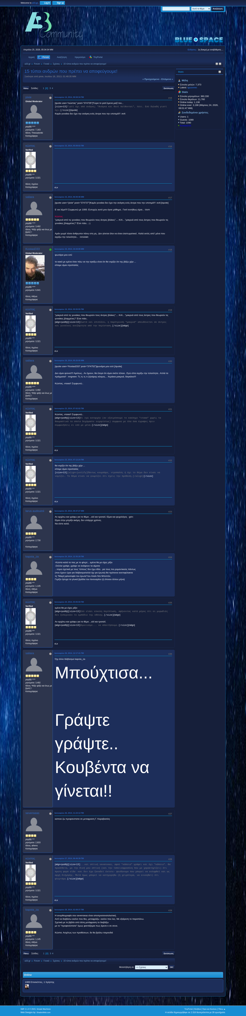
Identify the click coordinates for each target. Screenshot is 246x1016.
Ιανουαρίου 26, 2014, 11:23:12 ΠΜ (69, 813)
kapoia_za (32, 556)
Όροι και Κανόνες (210, 1009)
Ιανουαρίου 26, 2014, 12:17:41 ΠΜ (69, 653)
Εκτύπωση (168, 88)
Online (28, 974)
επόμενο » (167, 79)
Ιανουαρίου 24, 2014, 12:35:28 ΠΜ (69, 556)
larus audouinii (34, 511)
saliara (29, 197)
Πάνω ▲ (222, 1009)
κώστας (30, 145)
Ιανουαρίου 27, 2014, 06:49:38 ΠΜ (69, 858)
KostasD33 (185, 125)
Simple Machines (44, 1009)
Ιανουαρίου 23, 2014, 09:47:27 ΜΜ (69, 511)
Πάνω (26, 953)
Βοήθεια (197, 1009)
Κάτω (26, 88)
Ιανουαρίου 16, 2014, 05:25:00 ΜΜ (69, 360)
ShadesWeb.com (44, 1012)
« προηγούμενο (150, 79)
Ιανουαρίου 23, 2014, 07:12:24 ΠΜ (69, 460)
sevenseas (32, 813)
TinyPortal (188, 1009)
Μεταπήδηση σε (126, 967)
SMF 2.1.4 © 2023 (28, 1009)
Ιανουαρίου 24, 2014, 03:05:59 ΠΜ (69, 602)
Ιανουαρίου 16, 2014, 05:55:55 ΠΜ (69, 309)
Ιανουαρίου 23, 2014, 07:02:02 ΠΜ (69, 408)
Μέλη (185, 80)
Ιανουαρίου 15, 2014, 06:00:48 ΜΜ (69, 197)
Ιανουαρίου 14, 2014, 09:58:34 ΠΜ (69, 97)
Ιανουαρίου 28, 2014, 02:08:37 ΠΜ (69, 910)
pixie (28, 97)
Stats (181, 72)
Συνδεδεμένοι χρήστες (195, 112)
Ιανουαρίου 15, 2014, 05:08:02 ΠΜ (69, 146)
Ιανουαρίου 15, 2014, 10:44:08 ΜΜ (69, 249)
